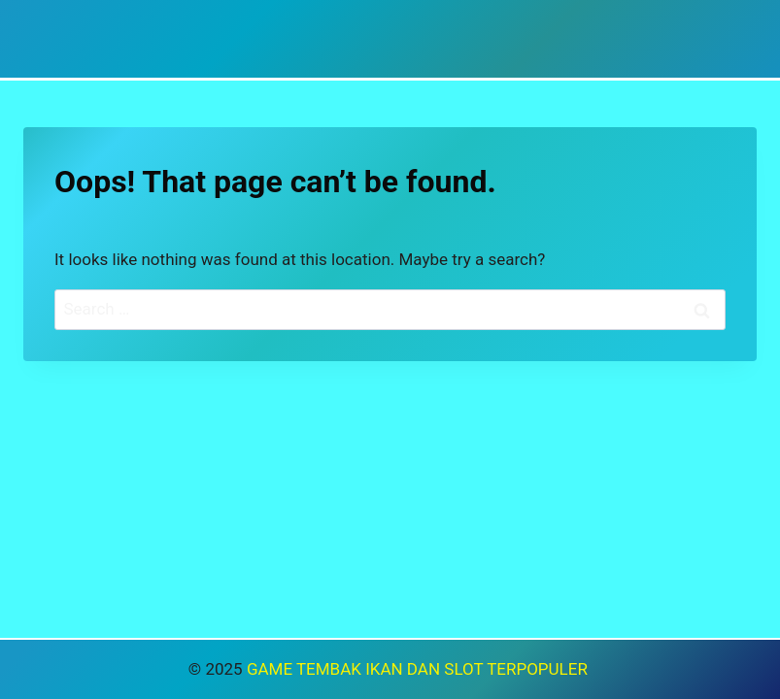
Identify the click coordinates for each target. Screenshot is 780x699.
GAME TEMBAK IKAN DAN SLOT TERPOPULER (419, 669)
